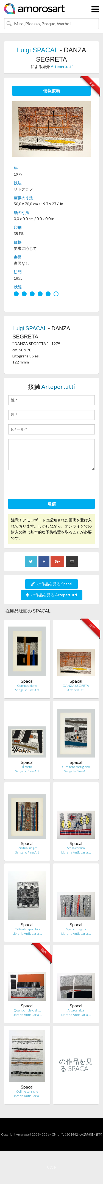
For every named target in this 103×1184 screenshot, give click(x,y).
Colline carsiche (27, 1091)
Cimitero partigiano (76, 767)
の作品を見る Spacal (51, 583)
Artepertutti (62, 66)
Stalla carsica (76, 848)
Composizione (27, 685)
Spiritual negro (27, 848)
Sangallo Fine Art (27, 690)
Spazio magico (76, 929)
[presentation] (50, 485)
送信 (52, 503)
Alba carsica (76, 1010)
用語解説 (86, 1134)
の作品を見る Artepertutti (51, 594)
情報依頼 (51, 90)
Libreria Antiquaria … (76, 852)
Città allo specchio (27, 929)
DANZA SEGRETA (76, 685)
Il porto (27, 767)
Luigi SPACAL (37, 50)
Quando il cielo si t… (27, 1010)
